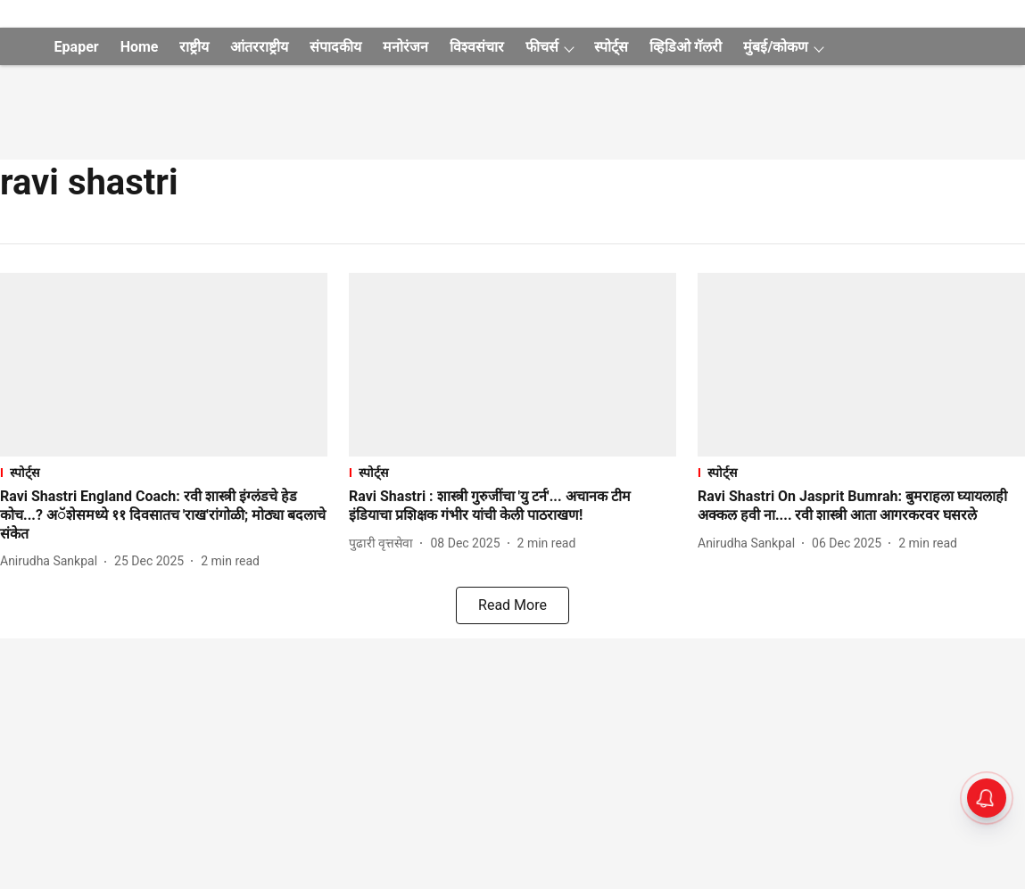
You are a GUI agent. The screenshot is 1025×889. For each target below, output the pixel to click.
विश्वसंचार (477, 46)
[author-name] (52, 561)
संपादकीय (335, 46)
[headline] (163, 515)
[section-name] (163, 472)
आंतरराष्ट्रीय (259, 46)
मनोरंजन (405, 46)
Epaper (76, 46)
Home (139, 46)
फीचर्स (541, 46)
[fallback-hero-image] (163, 365)
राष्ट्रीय (194, 46)
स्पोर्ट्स (611, 46)
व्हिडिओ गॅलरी (685, 46)
